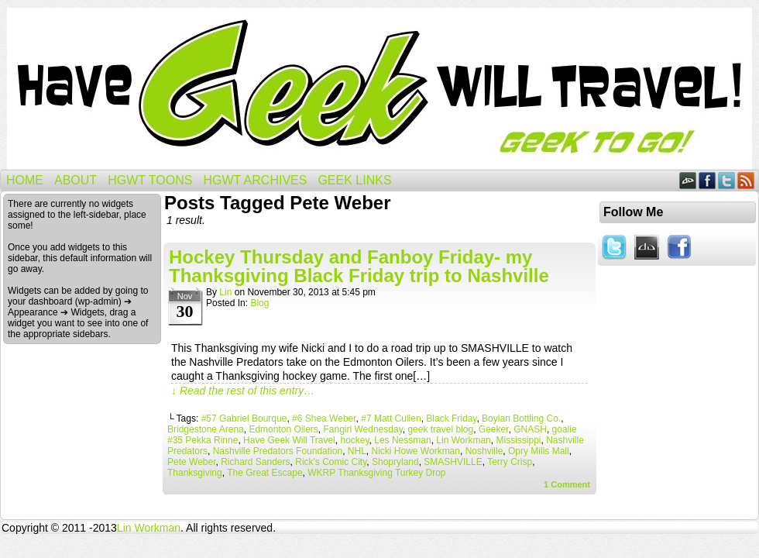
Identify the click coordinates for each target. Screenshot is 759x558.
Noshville (484, 451)
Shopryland (395, 461)
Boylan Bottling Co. (521, 418)
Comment (567, 484)
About (75, 180)
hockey (354, 440)
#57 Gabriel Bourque (244, 418)
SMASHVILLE (453, 461)
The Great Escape (264, 472)
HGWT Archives (255, 180)
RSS (746, 180)
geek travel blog (440, 429)
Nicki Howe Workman (416, 451)
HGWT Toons (150, 180)
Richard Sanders (255, 461)
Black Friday (451, 418)
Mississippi (518, 440)
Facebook (707, 180)
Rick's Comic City (330, 461)
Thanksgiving (194, 472)
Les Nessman (402, 440)
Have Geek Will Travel (379, 89)
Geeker (494, 429)
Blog (259, 303)
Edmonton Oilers (283, 429)
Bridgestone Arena (205, 429)
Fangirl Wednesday (362, 429)
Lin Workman (463, 440)
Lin (225, 292)
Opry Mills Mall (538, 451)
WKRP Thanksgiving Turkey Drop (376, 472)
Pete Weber (191, 461)
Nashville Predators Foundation (277, 451)
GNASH (530, 429)
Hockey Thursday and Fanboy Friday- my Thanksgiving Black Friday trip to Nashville (359, 266)
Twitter (727, 180)
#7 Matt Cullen (391, 418)
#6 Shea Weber (324, 418)
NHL (357, 451)
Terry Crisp (509, 461)
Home (24, 180)
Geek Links (354, 180)
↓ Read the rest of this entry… (242, 390)
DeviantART (688, 180)
